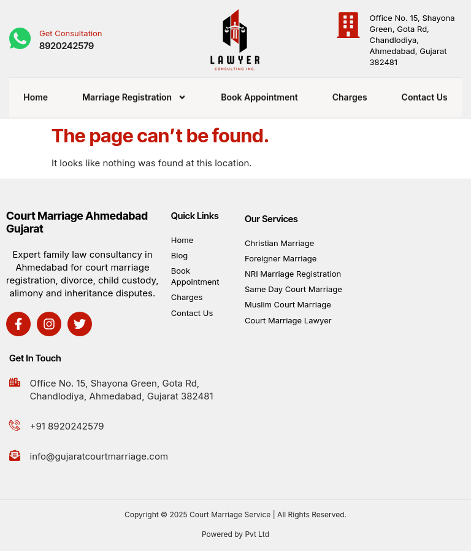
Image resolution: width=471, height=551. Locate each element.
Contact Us (425, 93)
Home (35, 93)
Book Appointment (259, 93)
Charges (349, 93)
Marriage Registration (134, 93)
